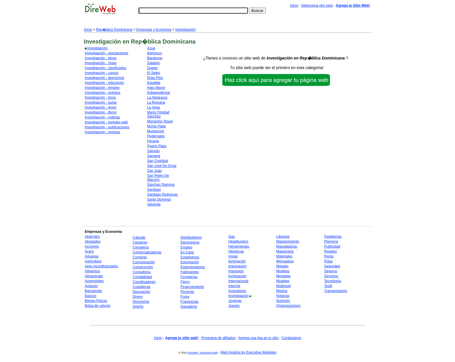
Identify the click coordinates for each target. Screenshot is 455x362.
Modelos (282, 271)
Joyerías (234, 301)
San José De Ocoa (161, 166)
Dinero (138, 297)
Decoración (141, 292)
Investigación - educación (104, 83)
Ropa (328, 261)
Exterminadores (192, 267)
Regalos (330, 251)
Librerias (283, 237)
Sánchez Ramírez (161, 185)
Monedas (283, 276)
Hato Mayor (156, 88)
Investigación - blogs (100, 58)
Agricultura (93, 261)
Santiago (154, 190)
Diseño (138, 307)
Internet (234, 286)
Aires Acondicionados (101, 266)
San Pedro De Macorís (158, 178)
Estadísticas (189, 257)
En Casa (187, 252)
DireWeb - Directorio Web (202, 352)
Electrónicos (189, 242)
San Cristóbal (157, 161)
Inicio (294, 5)
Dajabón (153, 63)
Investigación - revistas (102, 132)
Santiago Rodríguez (162, 194)
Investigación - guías (101, 102)
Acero (89, 251)
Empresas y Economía (153, 30)
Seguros (330, 271)
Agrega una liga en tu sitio (258, 338)
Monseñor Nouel (160, 121)
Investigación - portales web (106, 122)
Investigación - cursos (101, 73)
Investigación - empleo (102, 88)
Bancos (90, 296)
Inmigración (237, 276)
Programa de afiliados (218, 338)
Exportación (189, 262)
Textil (328, 286)
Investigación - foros (100, 98)
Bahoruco (154, 53)
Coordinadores (144, 282)
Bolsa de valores (98, 306)
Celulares (140, 242)
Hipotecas (236, 251)
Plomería (331, 241)
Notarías (282, 296)
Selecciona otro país (317, 5)
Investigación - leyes (100, 107)
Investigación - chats (100, 63)
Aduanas (91, 256)
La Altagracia (157, 98)
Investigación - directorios (104, 78)
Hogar (233, 256)
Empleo (186, 247)
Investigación (185, 30)
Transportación (335, 291)
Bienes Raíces (96, 301)
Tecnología (332, 281)
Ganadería (188, 307)
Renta (328, 256)
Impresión (236, 271)
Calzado (139, 237)
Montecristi (155, 131)
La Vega (153, 107)
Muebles (282, 281)
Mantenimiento (287, 241)
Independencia (158, 93)
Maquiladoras (286, 246)
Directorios (141, 302)
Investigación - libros (100, 112)
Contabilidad (142, 277)
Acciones (92, 246)
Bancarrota (93, 291)
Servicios (331, 276)
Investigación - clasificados (105, 68)
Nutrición (283, 301)
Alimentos (92, 271)
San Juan (154, 171)
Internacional (238, 281)
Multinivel (283, 286)
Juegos (234, 306)
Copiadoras (141, 287)
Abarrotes (92, 237)
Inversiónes (237, 291)
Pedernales (156, 136)
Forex (184, 297)
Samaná (153, 156)
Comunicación (144, 262)
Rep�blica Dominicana (114, 30)
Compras (140, 257)
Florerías (187, 292)
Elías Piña (155, 78)
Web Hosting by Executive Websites (248, 352)
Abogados (92, 241)
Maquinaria (284, 251)
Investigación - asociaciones (106, 53)
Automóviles (94, 281)
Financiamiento (192, 287)
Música (281, 291)
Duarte (152, 68)
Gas (231, 237)
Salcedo (153, 151)
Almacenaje (94, 276)
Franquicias (189, 302)
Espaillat (153, 83)
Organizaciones (288, 306)
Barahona (154, 58)
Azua (151, 48)
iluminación (237, 261)
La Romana (156, 102)
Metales (282, 266)
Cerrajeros (141, 247)
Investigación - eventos (102, 93)
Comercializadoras (147, 252)
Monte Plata (156, 126)
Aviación (91, 286)
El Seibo (153, 73)
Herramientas (238, 246)
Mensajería (284, 261)
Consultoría (141, 272)
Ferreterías (189, 277)
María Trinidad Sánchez (158, 114)
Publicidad (332, 246)
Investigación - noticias (102, 117)
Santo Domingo (159, 199)
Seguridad (332, 266)
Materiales (284, 256)
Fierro (184, 282)
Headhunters (238, 241)
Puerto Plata (156, 146)
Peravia (153, 141)
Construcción (143, 267)
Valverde (153, 204)
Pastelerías (333, 237)
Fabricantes (189, 272)
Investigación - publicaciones (107, 127)
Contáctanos (291, 338)
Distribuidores (191, 237)
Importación (237, 266)
